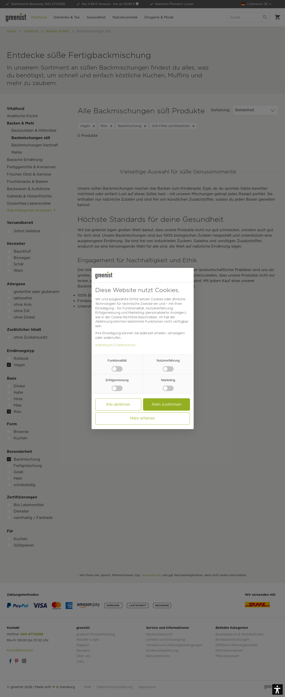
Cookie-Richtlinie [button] (124, 317)
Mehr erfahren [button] (142, 418)
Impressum (104, 345)
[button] (277, 689)
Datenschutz (125, 345)
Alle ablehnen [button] (118, 404)
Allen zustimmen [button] (166, 404)
